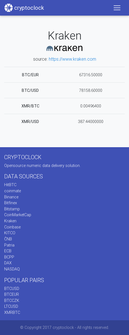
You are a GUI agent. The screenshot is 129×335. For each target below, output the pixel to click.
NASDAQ (12, 269)
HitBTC (10, 184)
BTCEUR (11, 294)
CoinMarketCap (17, 214)
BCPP (9, 257)
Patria (9, 245)
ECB (7, 250)
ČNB (8, 239)
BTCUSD (11, 288)
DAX (8, 262)
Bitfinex (10, 202)
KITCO (9, 232)
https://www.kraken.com (72, 59)
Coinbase (12, 227)
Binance (11, 196)
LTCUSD (11, 306)
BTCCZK (11, 300)
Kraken (10, 220)
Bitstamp (12, 208)
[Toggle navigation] (117, 8)
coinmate (12, 190)
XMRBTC (12, 312)
